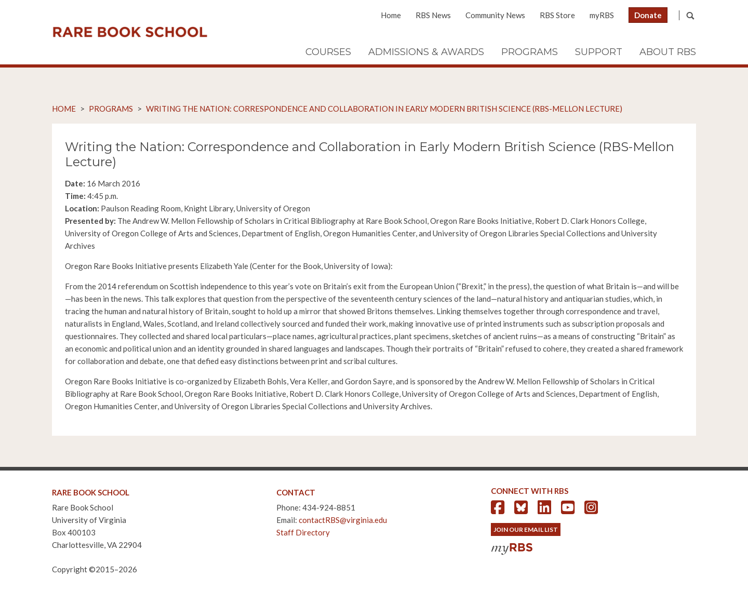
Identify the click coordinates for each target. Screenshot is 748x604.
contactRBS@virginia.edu (343, 520)
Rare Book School (130, 32)
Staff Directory (303, 532)
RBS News (433, 15)
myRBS (602, 15)
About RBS (667, 52)
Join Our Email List (525, 529)
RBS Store (557, 15)
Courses (328, 52)
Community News (495, 15)
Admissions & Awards (426, 52)
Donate (648, 15)
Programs (529, 52)
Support (598, 52)
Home (391, 15)
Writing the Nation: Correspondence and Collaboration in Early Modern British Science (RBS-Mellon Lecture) (384, 108)
